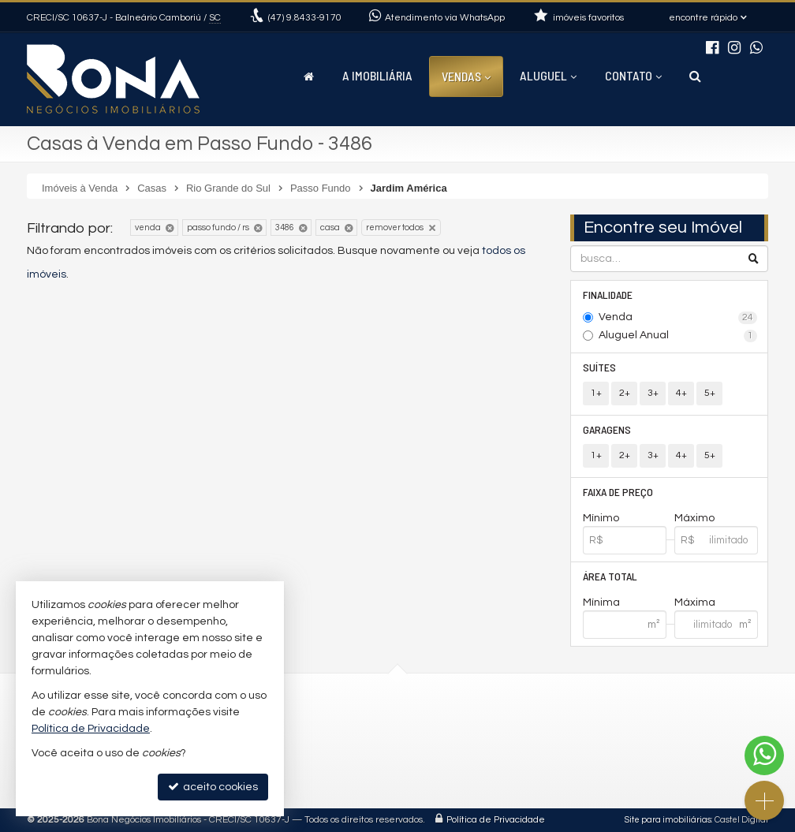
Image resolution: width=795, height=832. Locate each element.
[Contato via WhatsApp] (764, 755)
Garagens (607, 429)
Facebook (323, 778)
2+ (624, 393)
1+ (596, 393)
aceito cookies (213, 787)
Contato (633, 75)
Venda (678, 318)
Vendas (466, 76)
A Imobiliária (377, 75)
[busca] (695, 75)
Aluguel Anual (678, 336)
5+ (709, 393)
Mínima (601, 602)
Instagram (324, 761)
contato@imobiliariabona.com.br (381, 743)
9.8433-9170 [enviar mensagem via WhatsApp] (305, 18)
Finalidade (608, 294)
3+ (653, 393)
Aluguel (548, 75)
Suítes (599, 367)
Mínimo (601, 518)
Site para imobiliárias (668, 819)
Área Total (610, 576)
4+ (681, 393)
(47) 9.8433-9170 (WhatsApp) (369, 725)
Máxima (694, 602)
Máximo (694, 518)
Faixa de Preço (618, 491)
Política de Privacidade (495, 820)
